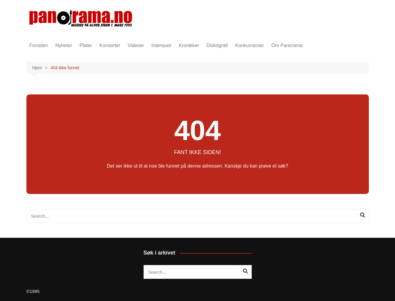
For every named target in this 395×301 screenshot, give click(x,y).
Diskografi (217, 45)
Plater (86, 45)
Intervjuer (161, 45)
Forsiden (38, 45)
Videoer (136, 45)
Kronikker (189, 45)
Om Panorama (286, 45)
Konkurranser (249, 45)
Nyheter (63, 45)
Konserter (109, 45)
